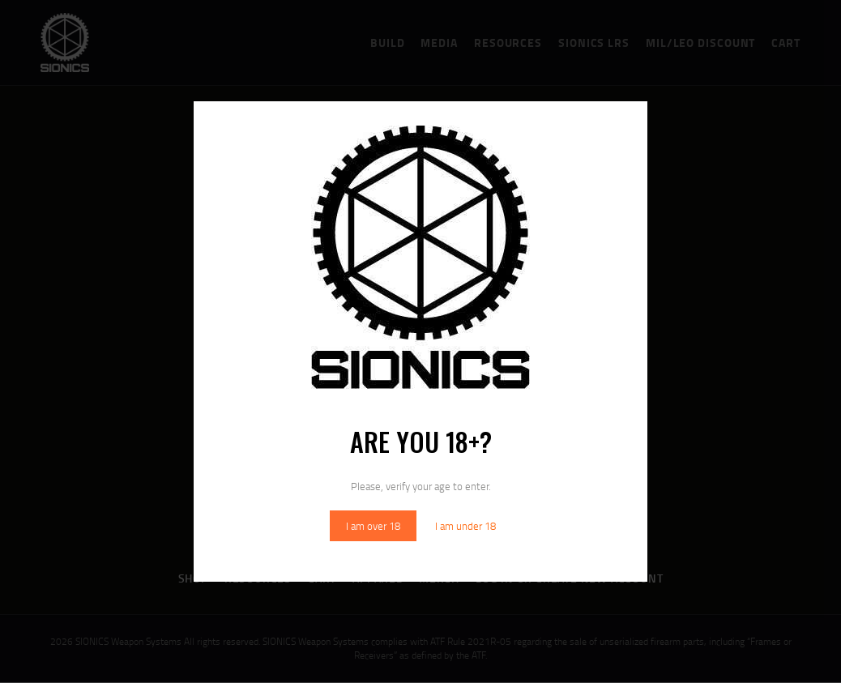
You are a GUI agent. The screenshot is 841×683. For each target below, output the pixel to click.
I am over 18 (373, 526)
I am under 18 (465, 526)
